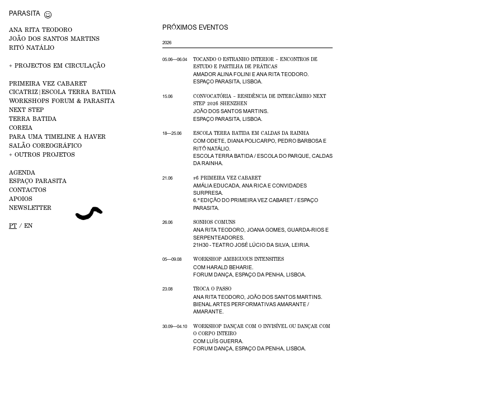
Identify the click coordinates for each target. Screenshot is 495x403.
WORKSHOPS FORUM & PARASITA (62, 100)
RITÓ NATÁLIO (31, 47)
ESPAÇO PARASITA (38, 180)
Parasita (24, 13)
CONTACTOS (27, 189)
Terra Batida (33, 118)
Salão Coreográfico (45, 145)
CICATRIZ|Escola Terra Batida (62, 91)
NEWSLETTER (30, 207)
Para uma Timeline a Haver (57, 136)
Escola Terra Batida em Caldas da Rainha (251, 133)
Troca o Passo (212, 289)
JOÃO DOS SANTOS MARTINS (54, 38)
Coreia (20, 127)
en (28, 225)
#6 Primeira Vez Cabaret (227, 178)
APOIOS (20, 198)
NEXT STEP (26, 109)
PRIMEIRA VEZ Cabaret (48, 83)
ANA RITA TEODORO (40, 29)
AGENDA (22, 172)
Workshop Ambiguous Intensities (238, 259)
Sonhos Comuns (214, 222)
